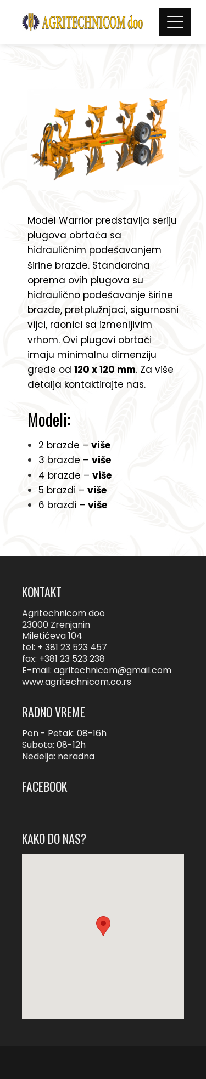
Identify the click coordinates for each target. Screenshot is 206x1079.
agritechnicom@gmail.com (112, 670)
